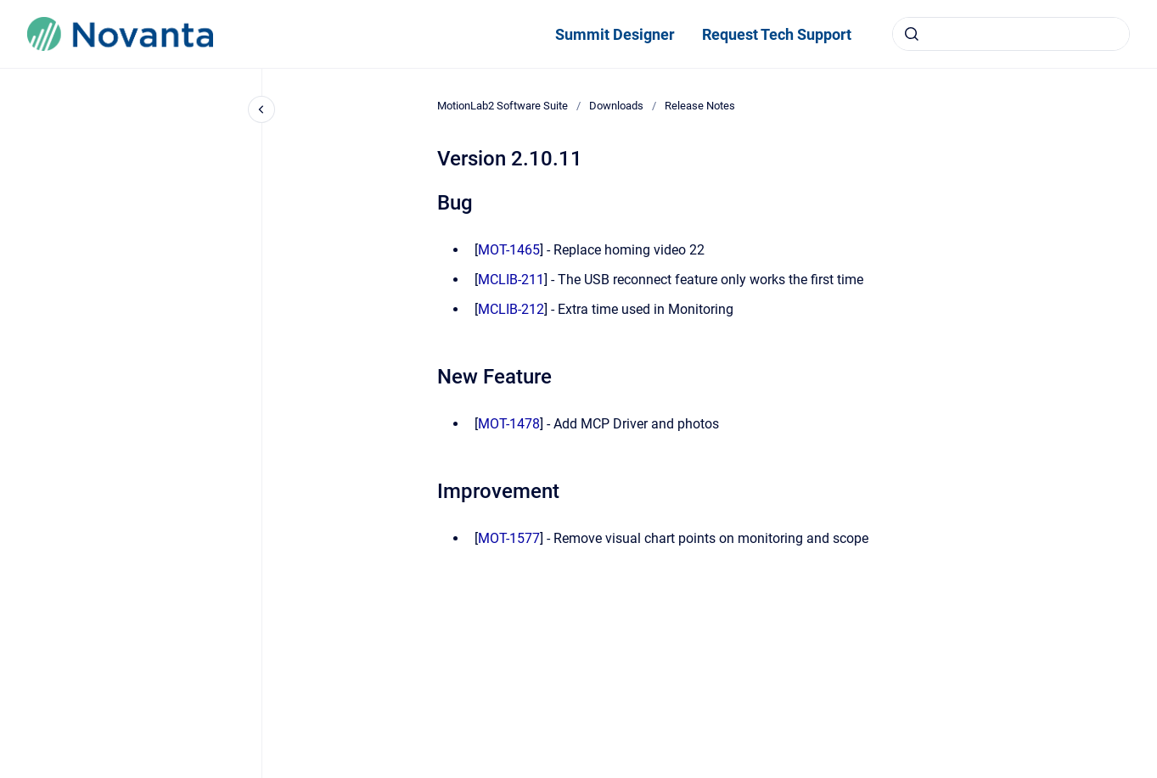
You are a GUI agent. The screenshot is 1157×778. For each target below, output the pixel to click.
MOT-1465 (509, 250)
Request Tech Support (776, 34)
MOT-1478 (509, 424)
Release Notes (700, 105)
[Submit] (911, 34)
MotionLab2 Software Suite (502, 105)
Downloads (616, 105)
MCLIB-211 (511, 279)
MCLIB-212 (511, 309)
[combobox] (1011, 34)
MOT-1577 (509, 538)
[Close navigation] (261, 109)
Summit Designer (615, 34)
